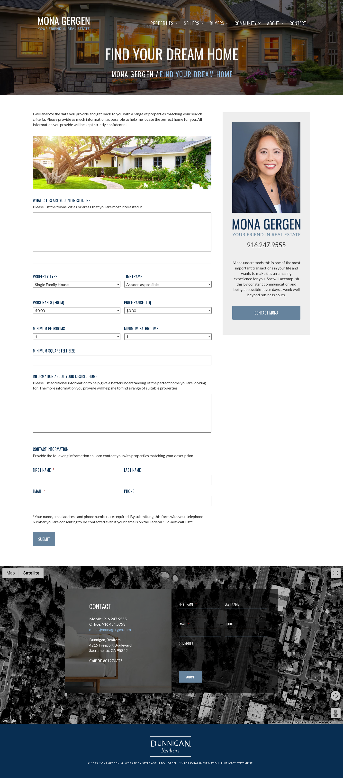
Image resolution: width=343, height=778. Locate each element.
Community (246, 23)
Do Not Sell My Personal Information (190, 763)
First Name (43, 470)
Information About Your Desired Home (65, 376)
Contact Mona (266, 313)
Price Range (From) (48, 302)
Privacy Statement (238, 763)
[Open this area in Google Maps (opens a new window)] (9, 721)
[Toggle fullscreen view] (336, 573)
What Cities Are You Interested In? (61, 200)
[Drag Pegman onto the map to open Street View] (336, 713)
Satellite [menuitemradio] (31, 572)
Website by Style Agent (142, 763)
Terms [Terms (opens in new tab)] (338, 722)
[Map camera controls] (336, 696)
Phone (129, 491)
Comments (186, 643)
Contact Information (50, 449)
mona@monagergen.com (110, 629)
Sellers (191, 23)
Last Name (132, 470)
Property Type (45, 276)
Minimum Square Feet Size (54, 350)
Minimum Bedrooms (49, 328)
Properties (161, 23)
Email (39, 491)
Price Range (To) (137, 302)
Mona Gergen (132, 74)
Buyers (217, 23)
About (273, 23)
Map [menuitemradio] (11, 572)
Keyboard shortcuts (280, 722)
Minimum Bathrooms (141, 328)
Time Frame (133, 276)
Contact (298, 23)
